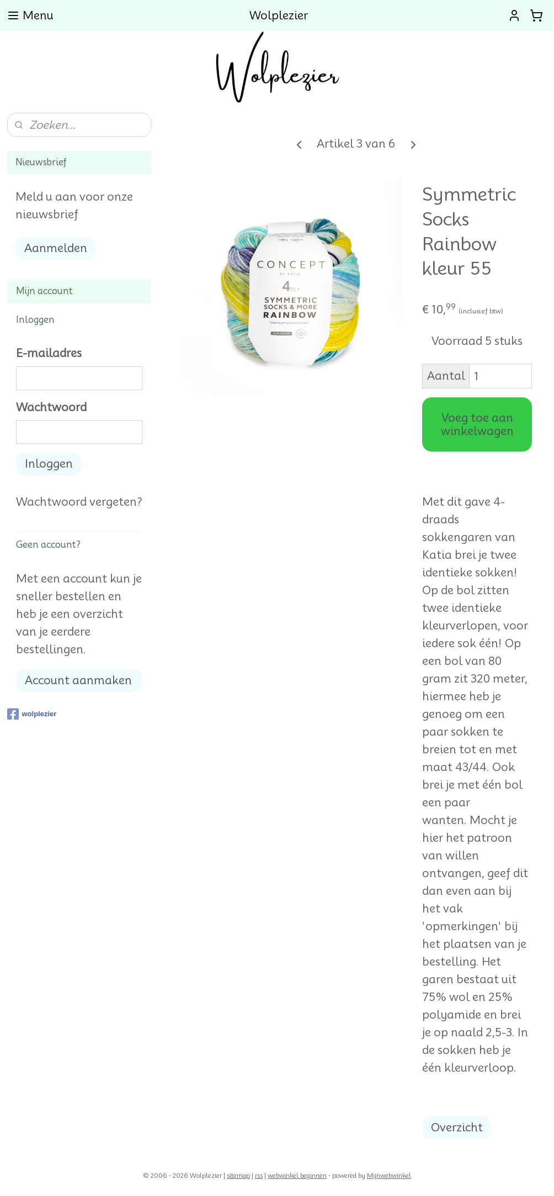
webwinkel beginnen (297, 1175)
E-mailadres (49, 353)
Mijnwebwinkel (389, 1175)
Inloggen (49, 463)
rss (259, 1175)
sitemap (238, 1175)
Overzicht (457, 1127)
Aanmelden (55, 248)
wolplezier (32, 714)
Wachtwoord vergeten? (79, 501)
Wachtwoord (51, 407)
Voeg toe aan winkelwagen (476, 424)
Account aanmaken (78, 680)
